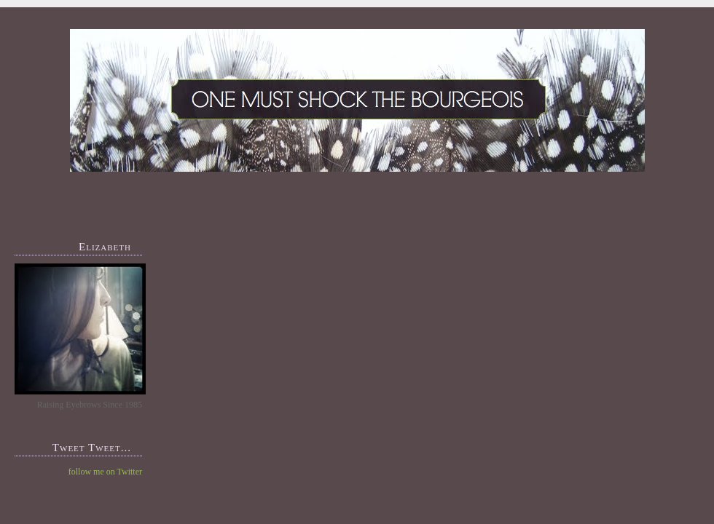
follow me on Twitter (105, 472)
